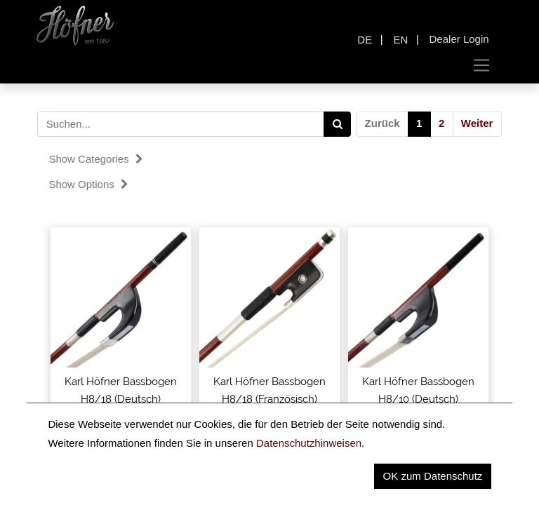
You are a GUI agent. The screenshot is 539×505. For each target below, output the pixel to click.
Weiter (477, 123)
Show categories (95, 159)
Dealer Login (459, 39)
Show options (88, 184)
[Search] (337, 124)
